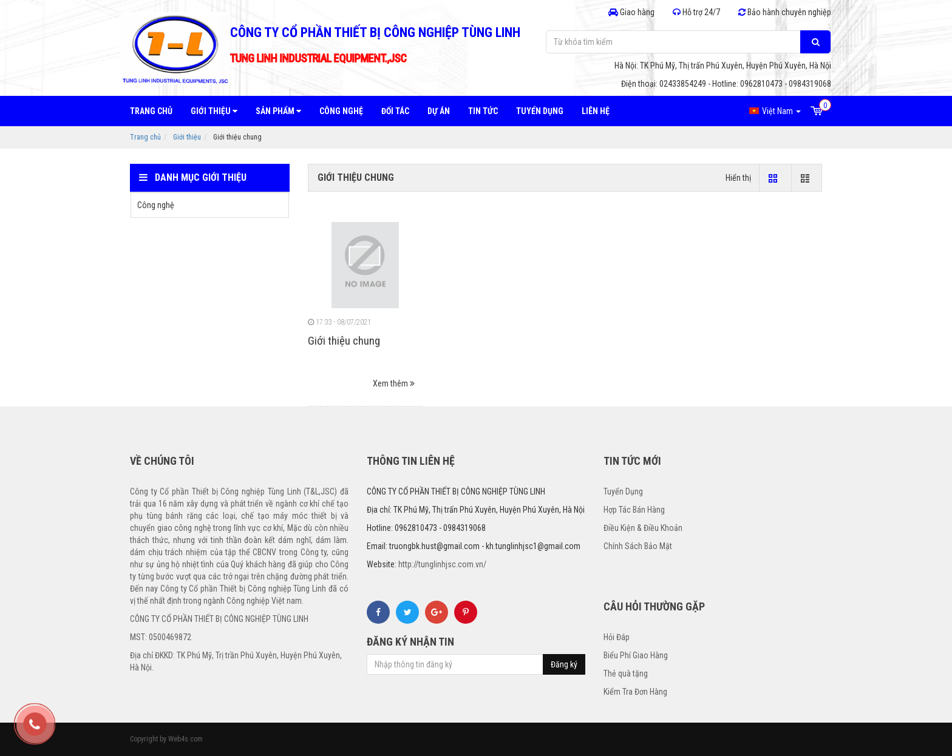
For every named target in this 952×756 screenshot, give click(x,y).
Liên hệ (596, 111)
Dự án (438, 111)
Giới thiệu (214, 111)
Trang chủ (151, 111)
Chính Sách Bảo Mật (638, 546)
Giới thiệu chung (344, 341)
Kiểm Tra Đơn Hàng (635, 692)
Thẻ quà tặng (626, 673)
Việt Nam (775, 111)
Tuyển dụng (539, 111)
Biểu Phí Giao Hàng (636, 655)
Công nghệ (341, 111)
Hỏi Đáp (617, 637)
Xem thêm (394, 383)
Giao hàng (631, 12)
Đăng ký (564, 664)
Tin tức (483, 111)
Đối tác (395, 111)
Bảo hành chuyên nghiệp (784, 12)
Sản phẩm (278, 111)
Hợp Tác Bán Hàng (634, 510)
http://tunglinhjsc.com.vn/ (442, 564)
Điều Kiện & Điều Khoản (643, 528)
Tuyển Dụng (623, 491)
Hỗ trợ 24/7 (696, 12)
